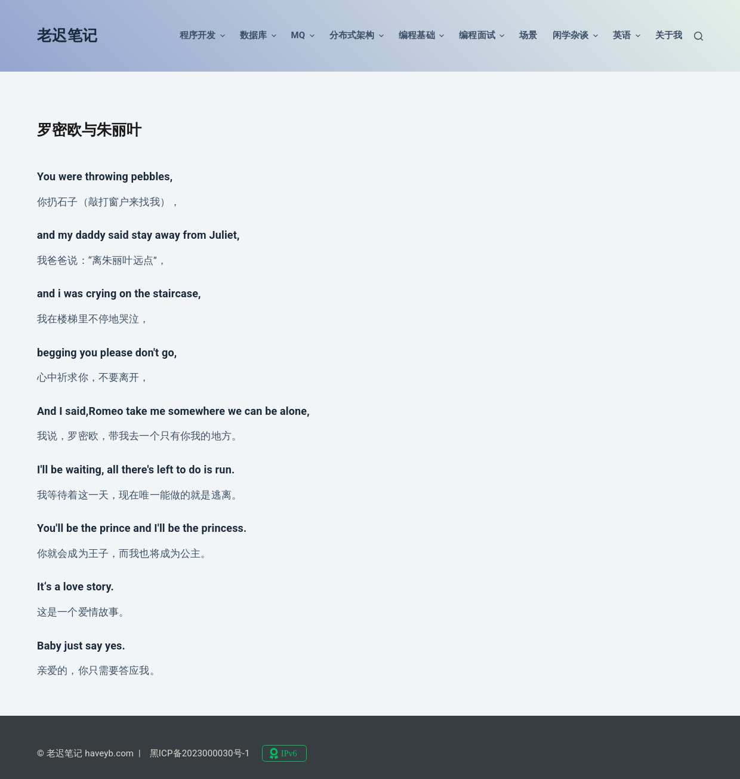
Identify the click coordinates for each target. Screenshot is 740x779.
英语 (626, 36)
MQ (302, 36)
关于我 (668, 35)
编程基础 (421, 36)
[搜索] (698, 36)
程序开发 (202, 36)
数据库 (258, 36)
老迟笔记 (67, 35)
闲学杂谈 (575, 36)
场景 (528, 35)
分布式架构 (356, 36)
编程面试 (481, 36)
